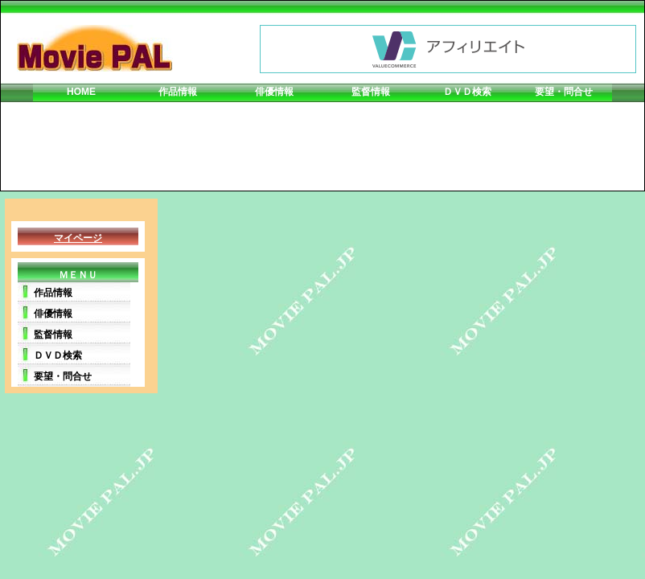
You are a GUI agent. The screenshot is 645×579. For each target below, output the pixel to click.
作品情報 (177, 91)
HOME (81, 91)
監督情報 (370, 91)
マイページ (78, 238)
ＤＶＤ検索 (467, 91)
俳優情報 (274, 91)
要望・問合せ (564, 91)
